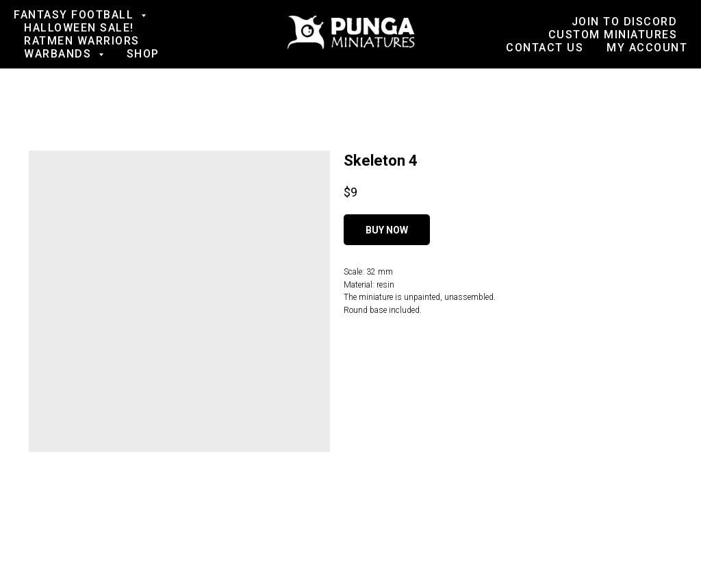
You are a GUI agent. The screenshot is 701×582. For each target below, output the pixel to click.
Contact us (544, 47)
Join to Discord (625, 21)
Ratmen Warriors (82, 40)
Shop (143, 53)
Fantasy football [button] (76, 14)
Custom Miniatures (613, 34)
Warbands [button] (59, 53)
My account (647, 47)
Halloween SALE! (79, 27)
